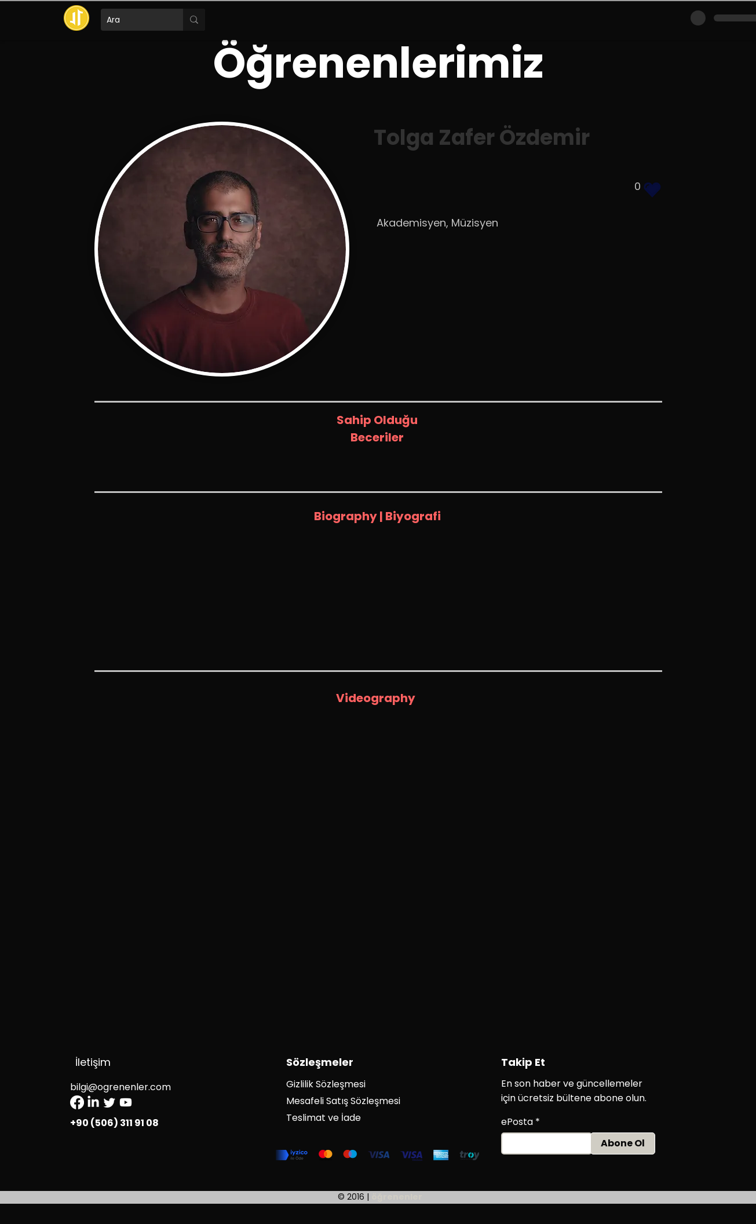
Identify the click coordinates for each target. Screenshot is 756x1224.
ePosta (517, 1122)
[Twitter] (109, 1102)
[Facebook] (77, 1102)
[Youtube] (126, 1102)
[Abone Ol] (622, 1143)
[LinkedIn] (93, 1102)
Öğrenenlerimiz (378, 63)
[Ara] (133, 20)
